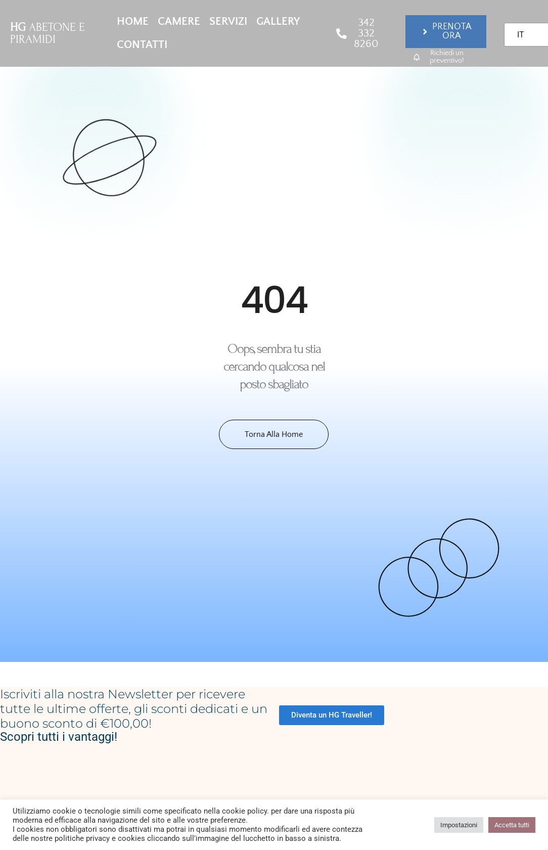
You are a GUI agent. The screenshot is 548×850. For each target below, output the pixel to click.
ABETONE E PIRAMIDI (47, 33)
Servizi (228, 21)
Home (133, 21)
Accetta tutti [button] (511, 825)
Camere (179, 21)
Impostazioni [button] (458, 825)
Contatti (142, 44)
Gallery (278, 21)
